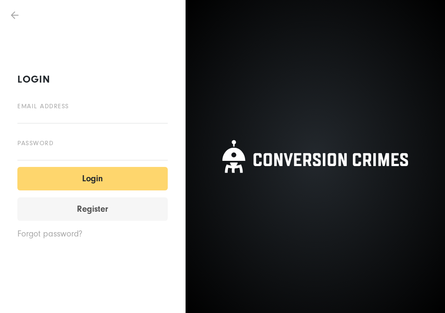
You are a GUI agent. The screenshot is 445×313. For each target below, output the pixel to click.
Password (35, 143)
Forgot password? (50, 234)
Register (92, 209)
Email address (43, 106)
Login (92, 178)
